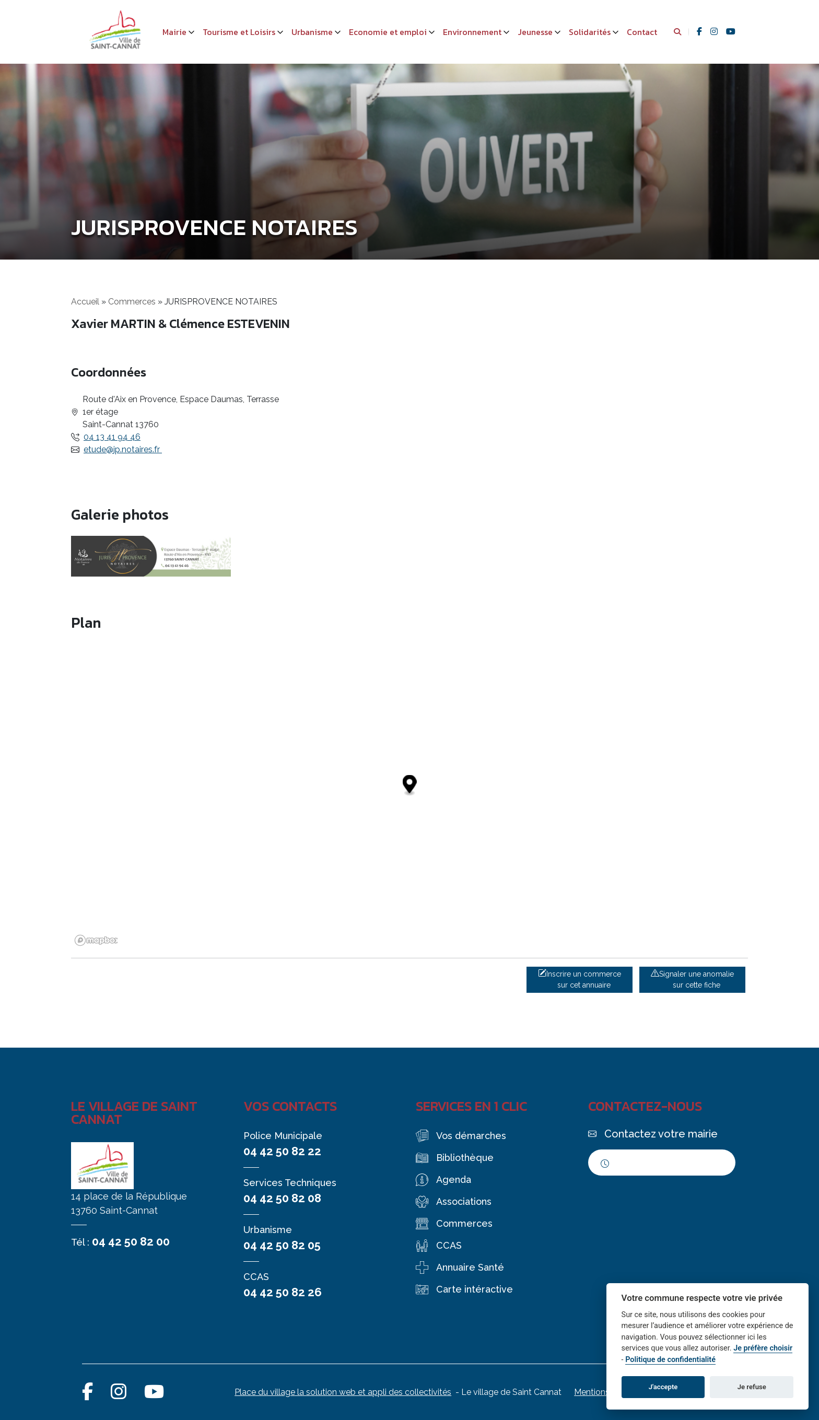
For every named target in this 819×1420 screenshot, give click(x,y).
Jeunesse (535, 32)
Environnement (472, 32)
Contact (642, 32)
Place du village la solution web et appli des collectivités (343, 1392)
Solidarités (590, 32)
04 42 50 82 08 (282, 1198)
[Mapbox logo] (97, 940)
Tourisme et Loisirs (239, 32)
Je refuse (752, 1387)
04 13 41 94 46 (112, 437)
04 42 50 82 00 (131, 1241)
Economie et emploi (388, 32)
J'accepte (663, 1387)
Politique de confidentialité (670, 1359)
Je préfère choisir (762, 1348)
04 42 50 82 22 (282, 1151)
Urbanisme (312, 32)
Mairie (174, 32)
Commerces (132, 302)
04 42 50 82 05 (282, 1245)
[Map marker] (410, 785)
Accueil (85, 302)
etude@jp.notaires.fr (123, 449)
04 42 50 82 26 (282, 1292)
